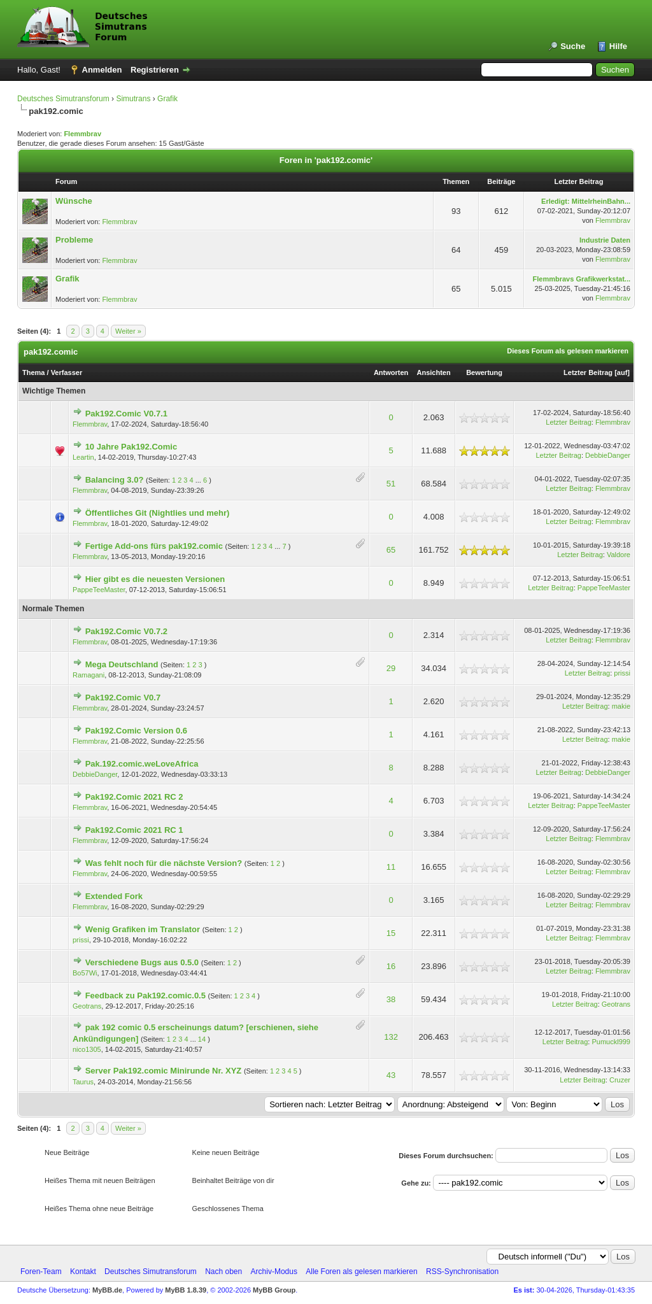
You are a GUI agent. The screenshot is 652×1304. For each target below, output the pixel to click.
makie (621, 706)
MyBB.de (107, 1290)
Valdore (618, 554)
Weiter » (128, 331)
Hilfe (618, 46)
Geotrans (87, 1006)
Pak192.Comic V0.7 (123, 697)
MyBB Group (274, 1290)
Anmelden (102, 69)
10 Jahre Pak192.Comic (131, 446)
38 (390, 999)
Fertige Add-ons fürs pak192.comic (154, 546)
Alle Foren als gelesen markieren (361, 1271)
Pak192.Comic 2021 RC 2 (134, 797)
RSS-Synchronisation (462, 1271)
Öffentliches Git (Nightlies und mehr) (157, 513)
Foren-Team (41, 1271)
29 (390, 668)
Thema (33, 372)
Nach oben (223, 1271)
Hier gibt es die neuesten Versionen (155, 579)
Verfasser (67, 372)
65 (390, 550)
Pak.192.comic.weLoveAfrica (142, 764)
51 (390, 483)
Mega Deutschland (122, 664)
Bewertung (484, 372)
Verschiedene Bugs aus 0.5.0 (142, 962)
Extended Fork (114, 896)
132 (391, 1037)
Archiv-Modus (274, 1271)
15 (390, 933)
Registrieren (155, 69)
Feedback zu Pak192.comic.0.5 (145, 995)
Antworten (391, 372)
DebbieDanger (607, 455)
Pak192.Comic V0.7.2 (126, 631)
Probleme (74, 239)
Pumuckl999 (611, 1041)
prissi (622, 673)
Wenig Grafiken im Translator (142, 929)
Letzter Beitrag (588, 372)
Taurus (83, 1082)
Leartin (83, 457)
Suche (572, 46)
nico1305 (87, 1049)
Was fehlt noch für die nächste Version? (164, 863)
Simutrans (133, 98)
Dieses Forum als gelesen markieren (567, 351)
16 (390, 966)
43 (390, 1075)
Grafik (167, 98)
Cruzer (619, 1080)
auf (622, 372)
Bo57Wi (85, 973)
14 (202, 1039)
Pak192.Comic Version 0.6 (136, 730)
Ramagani (88, 675)
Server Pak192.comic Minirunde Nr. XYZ (163, 1070)
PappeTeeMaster (99, 589)
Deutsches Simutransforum (63, 98)
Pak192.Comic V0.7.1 (126, 413)
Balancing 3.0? (114, 480)
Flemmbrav (82, 134)
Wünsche (73, 201)
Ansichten (434, 372)
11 (390, 867)
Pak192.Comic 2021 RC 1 (134, 830)
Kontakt (83, 1271)
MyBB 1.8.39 (185, 1290)
